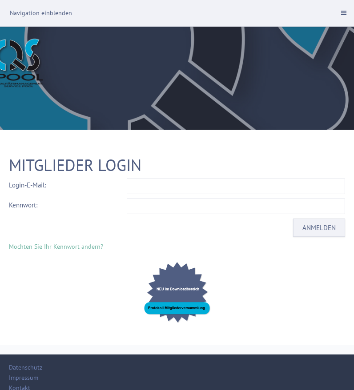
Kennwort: (23, 205)
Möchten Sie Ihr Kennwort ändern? (56, 247)
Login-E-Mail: (27, 185)
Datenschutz (25, 367)
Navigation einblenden (41, 13)
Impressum (23, 378)
